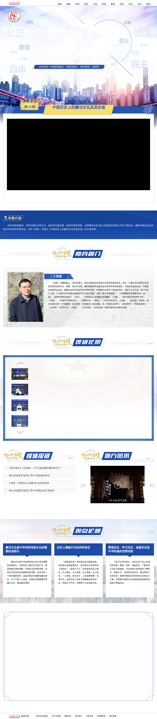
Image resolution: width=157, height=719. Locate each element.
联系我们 (78, 716)
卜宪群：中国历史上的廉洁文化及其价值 (28, 483)
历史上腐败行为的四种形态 (73, 547)
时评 (77, 4)
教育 (113, 4)
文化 (95, 4)
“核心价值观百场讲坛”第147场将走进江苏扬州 (31, 490)
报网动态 (67, 716)
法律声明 (89, 716)
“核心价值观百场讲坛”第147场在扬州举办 (29, 475)
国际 (69, 4)
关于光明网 (56, 716)
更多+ (148, 4)
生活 (131, 4)
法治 (140, 4)
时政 (60, 4)
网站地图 (112, 716)
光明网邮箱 (101, 716)
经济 (122, 4)
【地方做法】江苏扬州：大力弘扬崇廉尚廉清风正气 (34, 468)
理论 (86, 4)
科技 (104, 4)
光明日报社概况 (42, 716)
